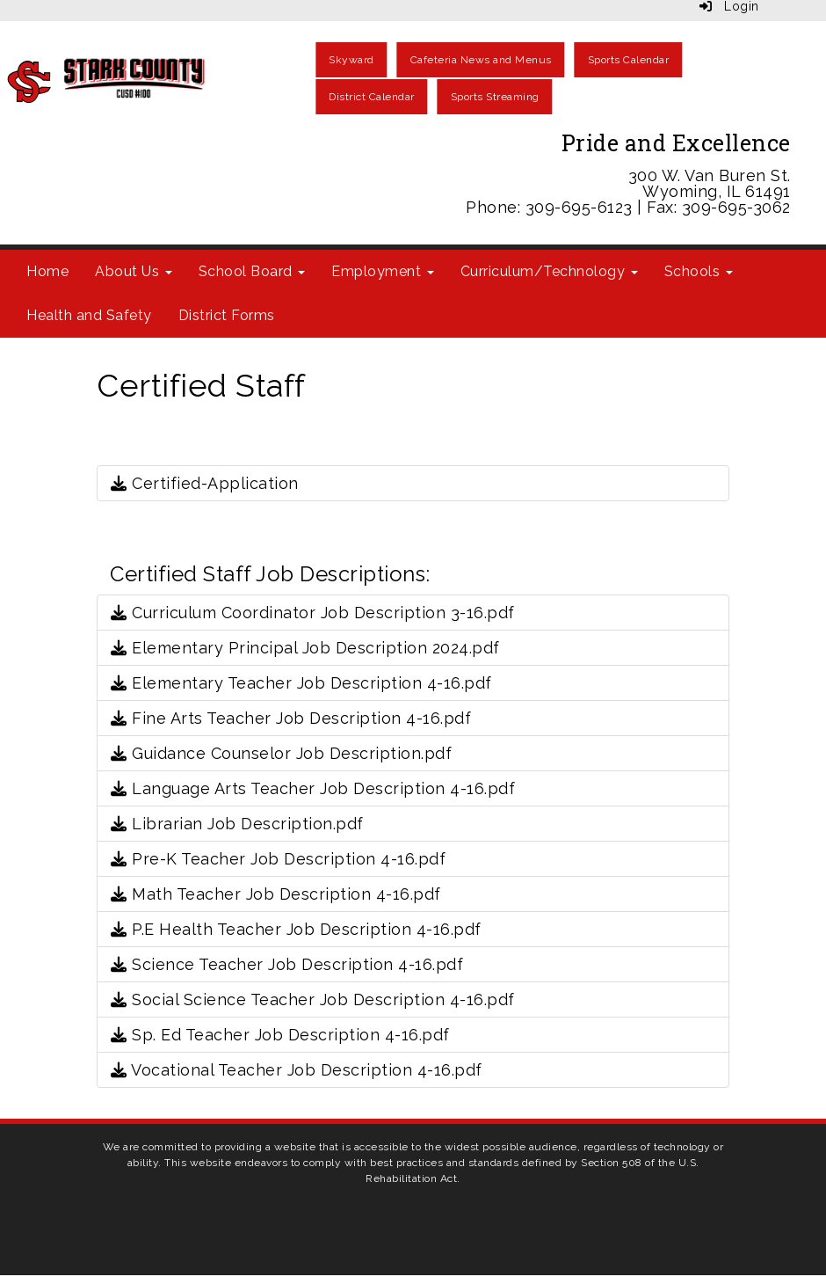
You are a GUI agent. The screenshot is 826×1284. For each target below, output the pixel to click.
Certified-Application (205, 483)
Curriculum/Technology (549, 271)
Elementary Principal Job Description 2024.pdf (305, 647)
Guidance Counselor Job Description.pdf (281, 753)
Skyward (351, 60)
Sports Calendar (629, 60)
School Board (252, 271)
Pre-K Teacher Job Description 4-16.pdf (278, 859)
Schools (698, 271)
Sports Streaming (495, 97)
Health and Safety (89, 315)
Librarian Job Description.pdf (237, 823)
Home (47, 271)
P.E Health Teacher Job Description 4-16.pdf (296, 929)
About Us (133, 271)
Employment (382, 271)
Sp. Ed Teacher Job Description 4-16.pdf (280, 1034)
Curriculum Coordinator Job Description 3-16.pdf (313, 612)
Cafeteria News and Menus (481, 60)
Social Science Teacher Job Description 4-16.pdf (313, 999)
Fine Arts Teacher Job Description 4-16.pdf (291, 718)
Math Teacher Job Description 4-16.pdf (276, 894)
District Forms (226, 315)
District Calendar (372, 97)
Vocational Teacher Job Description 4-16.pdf (296, 1070)
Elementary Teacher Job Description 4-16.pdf (301, 683)
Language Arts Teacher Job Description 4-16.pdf (313, 788)
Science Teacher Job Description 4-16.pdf (287, 964)
